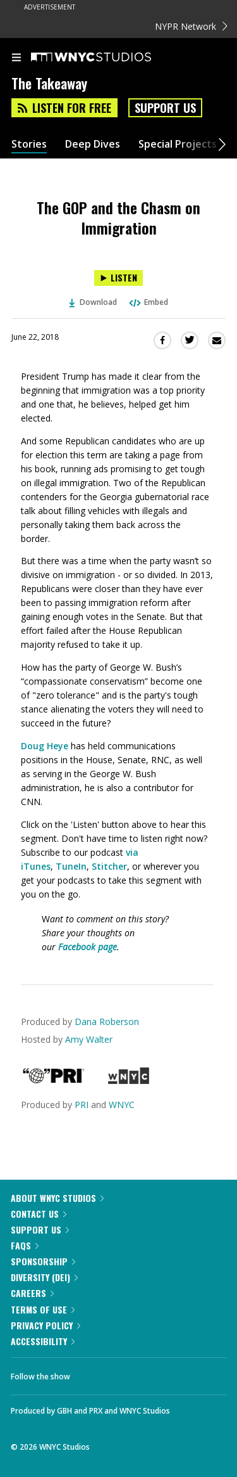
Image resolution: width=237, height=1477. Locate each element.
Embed (148, 302)
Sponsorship (43, 1261)
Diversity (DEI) (44, 1277)
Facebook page (87, 947)
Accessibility (43, 1341)
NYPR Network (191, 26)
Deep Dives (92, 144)
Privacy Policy (45, 1325)
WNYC (122, 1105)
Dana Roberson (107, 1022)
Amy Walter (88, 1039)
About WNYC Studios (57, 1197)
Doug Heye (44, 746)
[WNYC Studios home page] (107, 57)
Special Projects (177, 144)
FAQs (25, 1245)
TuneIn (71, 866)
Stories (29, 144)
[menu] (16, 58)
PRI (81, 1105)
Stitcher (109, 866)
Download (93, 302)
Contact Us (38, 1213)
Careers (32, 1293)
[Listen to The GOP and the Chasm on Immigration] (118, 278)
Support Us (165, 108)
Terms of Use (43, 1309)
